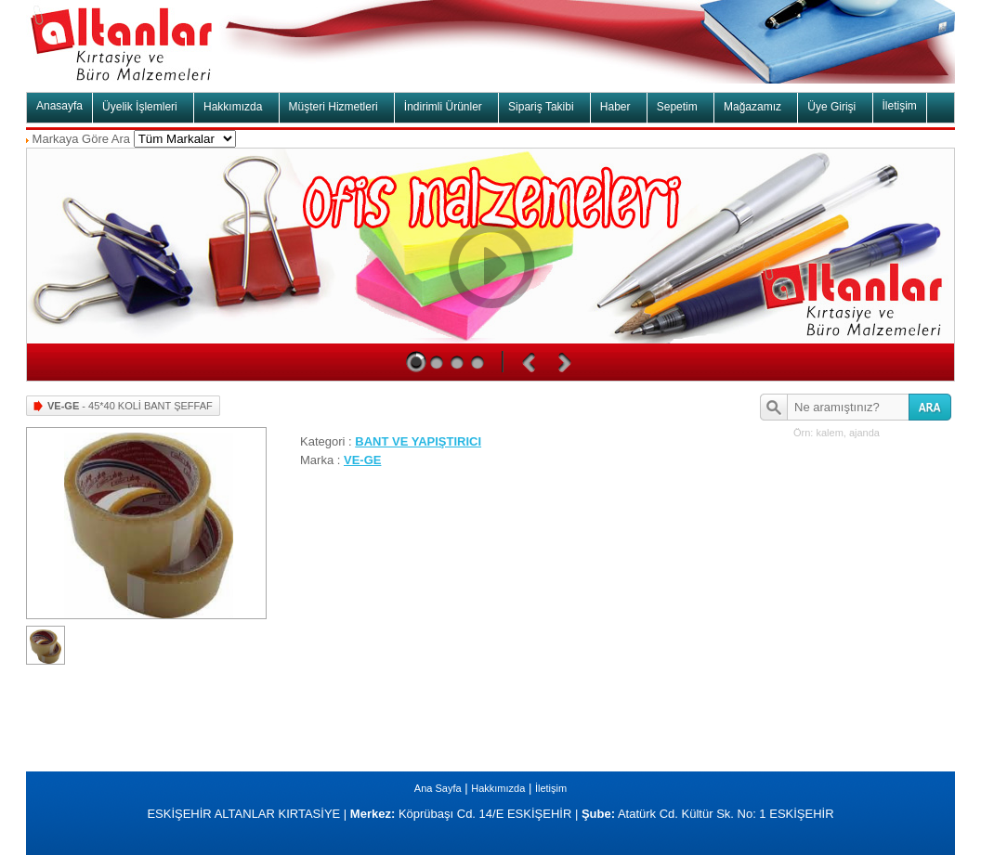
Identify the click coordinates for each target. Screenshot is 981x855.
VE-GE (362, 460)
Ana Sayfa (438, 788)
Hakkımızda (498, 788)
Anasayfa (59, 105)
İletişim (900, 105)
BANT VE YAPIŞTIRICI (418, 441)
